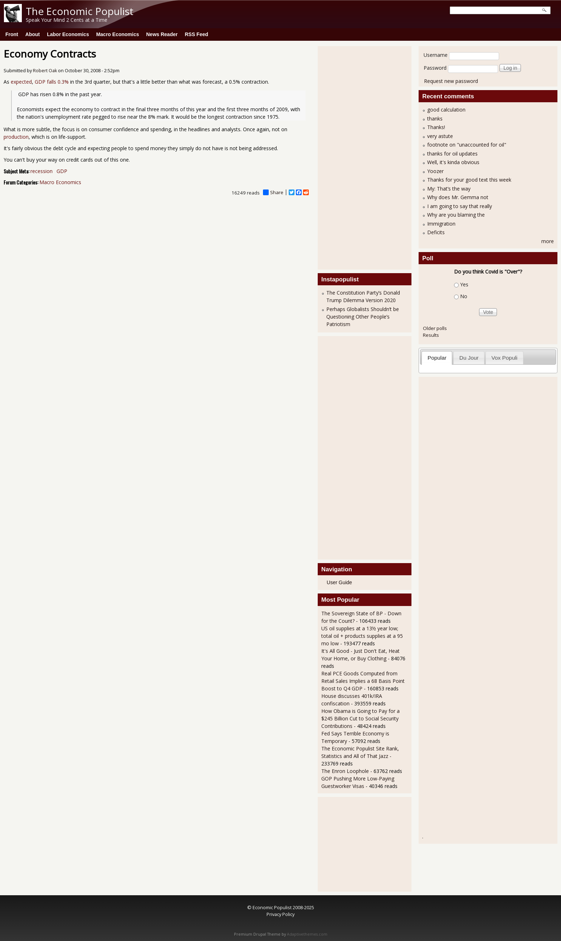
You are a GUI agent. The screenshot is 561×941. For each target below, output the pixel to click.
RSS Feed (196, 34)
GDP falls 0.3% (52, 81)
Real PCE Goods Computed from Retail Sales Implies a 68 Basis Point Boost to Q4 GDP (363, 681)
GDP (62, 171)
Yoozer (435, 171)
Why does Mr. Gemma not (457, 197)
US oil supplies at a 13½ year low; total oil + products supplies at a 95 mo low (362, 636)
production (16, 136)
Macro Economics (117, 34)
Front (11, 34)
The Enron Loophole (345, 771)
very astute (440, 136)
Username (436, 54)
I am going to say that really (459, 206)
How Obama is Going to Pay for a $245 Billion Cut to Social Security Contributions (360, 718)
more (547, 241)
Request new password (451, 81)
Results (431, 335)
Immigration (441, 223)
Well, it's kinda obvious (453, 162)
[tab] (436, 357)
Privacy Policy (280, 914)
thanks (435, 118)
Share (273, 192)
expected (21, 81)
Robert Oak (45, 71)
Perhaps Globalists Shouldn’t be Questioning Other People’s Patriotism (362, 316)
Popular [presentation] (437, 358)
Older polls (435, 328)
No (463, 296)
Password (435, 67)
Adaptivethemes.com (307, 934)
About (32, 34)
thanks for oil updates (452, 153)
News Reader (162, 34)
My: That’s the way (448, 188)
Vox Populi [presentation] (505, 358)
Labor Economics (68, 34)
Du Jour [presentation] (469, 358)
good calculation (446, 109)
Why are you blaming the (456, 214)
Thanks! (436, 127)
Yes (464, 284)
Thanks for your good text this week (469, 179)
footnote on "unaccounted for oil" (466, 144)
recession (41, 171)
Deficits (436, 232)
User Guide (339, 582)
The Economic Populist (79, 11)
